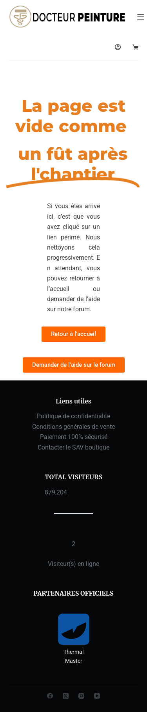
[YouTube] (97, 696)
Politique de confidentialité (73, 416)
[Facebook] (50, 696)
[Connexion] (118, 47)
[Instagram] (81, 696)
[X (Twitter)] (66, 696)
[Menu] (140, 16)
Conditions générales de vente (73, 426)
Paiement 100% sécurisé (73, 437)
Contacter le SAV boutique (73, 447)
